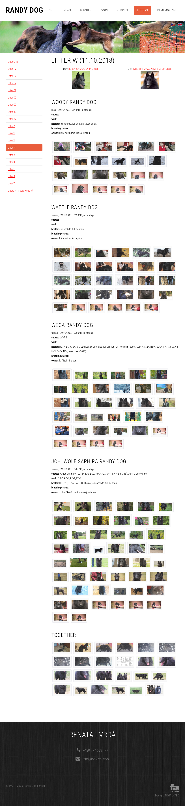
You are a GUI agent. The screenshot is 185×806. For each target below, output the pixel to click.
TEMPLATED (172, 795)
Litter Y (11, 133)
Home (50, 10)
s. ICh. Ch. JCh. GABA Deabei (84, 68)
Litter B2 (12, 111)
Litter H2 (12, 68)
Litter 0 (11, 162)
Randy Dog (24, 10)
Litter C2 (12, 104)
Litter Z (11, 126)
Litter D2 (12, 97)
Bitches (85, 10)
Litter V (11, 155)
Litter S (11, 176)
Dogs (104, 10)
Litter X (11, 140)
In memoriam (166, 10)
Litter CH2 (13, 61)
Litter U (11, 169)
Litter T (11, 183)
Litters (142, 10)
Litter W (12, 147)
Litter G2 (12, 76)
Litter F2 (12, 83)
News (67, 10)
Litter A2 (12, 119)
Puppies (122, 10)
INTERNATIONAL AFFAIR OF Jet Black (152, 68)
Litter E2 (12, 90)
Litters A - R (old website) (20, 190)
